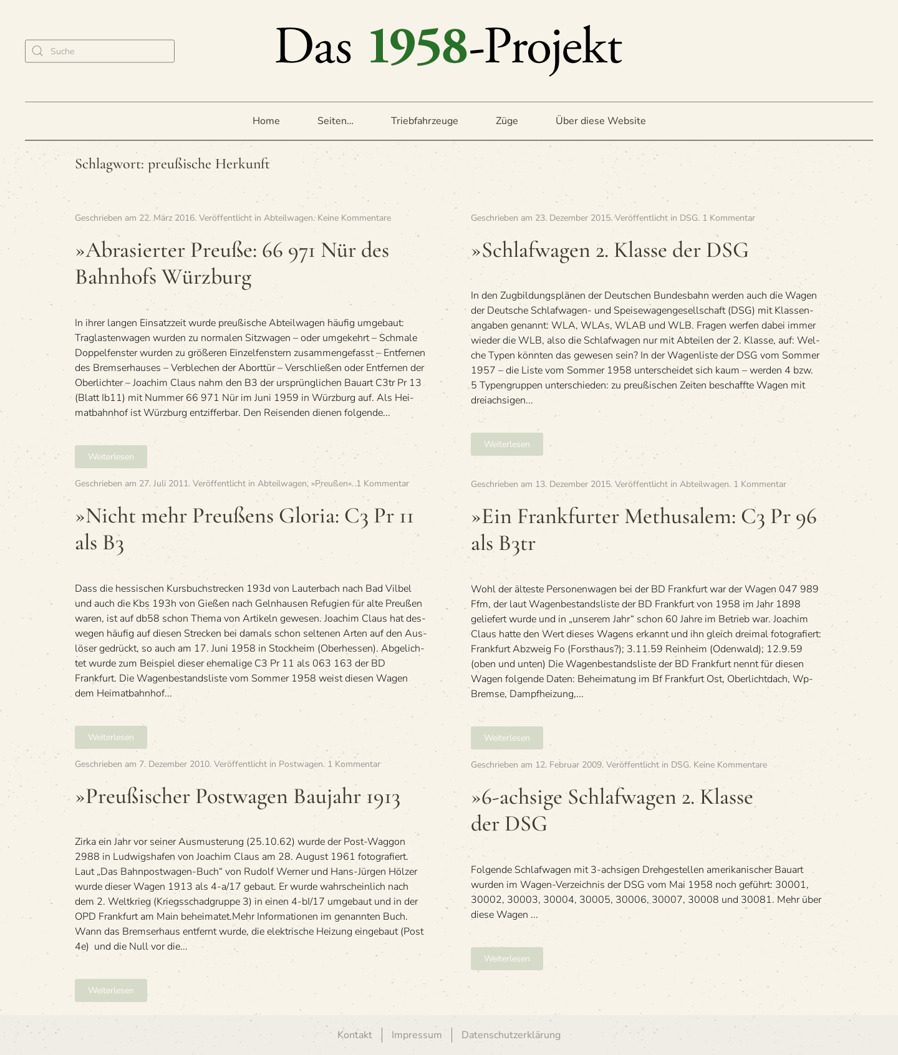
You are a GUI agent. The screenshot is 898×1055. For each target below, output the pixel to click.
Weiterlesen (111, 457)
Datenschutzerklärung (511, 1035)
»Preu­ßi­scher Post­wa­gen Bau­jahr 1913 (237, 796)
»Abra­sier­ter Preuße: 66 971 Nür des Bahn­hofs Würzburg (232, 263)
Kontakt (354, 1035)
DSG (689, 218)
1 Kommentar (728, 218)
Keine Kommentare (354, 218)
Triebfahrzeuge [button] (424, 121)
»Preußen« (331, 483)
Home (266, 121)
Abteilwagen (288, 218)
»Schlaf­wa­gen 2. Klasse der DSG (610, 249)
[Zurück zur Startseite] (449, 51)
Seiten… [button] (335, 121)
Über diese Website (601, 121)
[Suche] (100, 50)
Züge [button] (507, 121)
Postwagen (301, 764)
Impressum (417, 1035)
